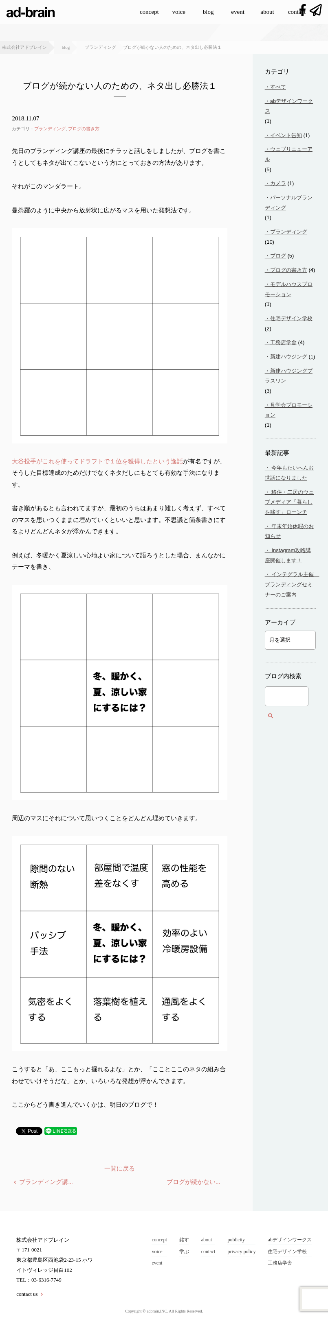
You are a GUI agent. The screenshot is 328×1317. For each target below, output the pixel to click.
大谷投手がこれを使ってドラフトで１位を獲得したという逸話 (97, 461)
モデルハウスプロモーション (289, 289)
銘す (184, 1240)
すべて (278, 87)
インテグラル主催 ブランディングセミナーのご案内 (290, 584)
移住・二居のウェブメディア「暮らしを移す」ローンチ (289, 502)
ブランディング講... (46, 1182)
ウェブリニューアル (289, 154)
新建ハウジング (288, 357)
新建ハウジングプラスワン (289, 376)
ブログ (278, 256)
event (237, 12)
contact (297, 12)
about (267, 12)
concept (149, 12)
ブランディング (50, 128)
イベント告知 (286, 135)
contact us (26, 1294)
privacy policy (241, 1251)
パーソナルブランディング (289, 202)
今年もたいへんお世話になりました (289, 473)
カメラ (278, 183)
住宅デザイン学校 (291, 318)
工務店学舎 (283, 342)
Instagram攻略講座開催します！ (288, 555)
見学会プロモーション (289, 410)
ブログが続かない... (193, 1182)
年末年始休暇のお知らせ (289, 531)
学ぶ (184, 1251)
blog (208, 12)
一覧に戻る (119, 1168)
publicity (236, 1240)
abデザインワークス (289, 106)
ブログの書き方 (83, 128)
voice (178, 12)
